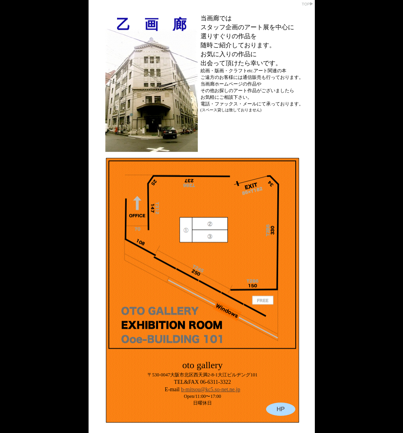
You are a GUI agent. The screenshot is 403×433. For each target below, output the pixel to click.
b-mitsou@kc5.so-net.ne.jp (210, 389)
